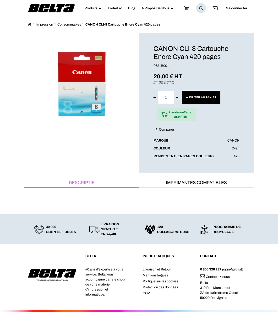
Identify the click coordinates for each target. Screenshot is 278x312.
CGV (146, 293)
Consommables (69, 24)
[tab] (81, 183)
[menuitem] (93, 8)
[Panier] (187, 8)
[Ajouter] (177, 97)
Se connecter (236, 8)
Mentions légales (155, 275)
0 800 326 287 (210, 269)
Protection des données (160, 287)
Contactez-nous (215, 277)
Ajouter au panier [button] (201, 97)
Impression (44, 24)
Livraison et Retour (157, 269)
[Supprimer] (154, 97)
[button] (201, 8)
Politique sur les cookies (160, 281)
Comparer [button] (164, 129)
